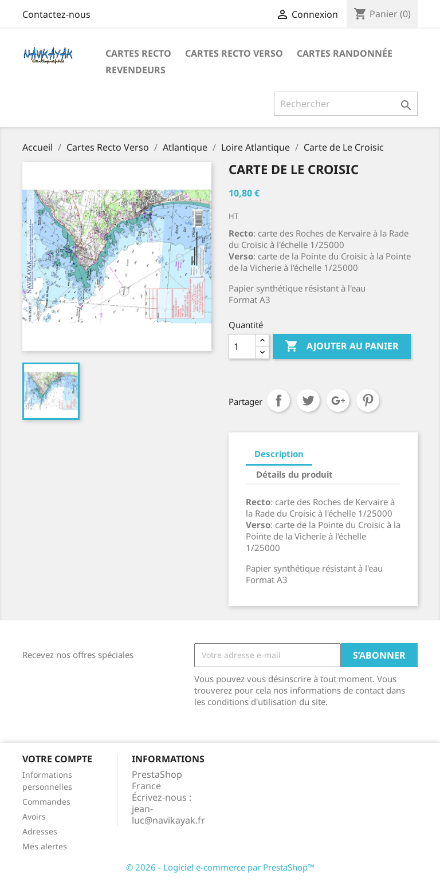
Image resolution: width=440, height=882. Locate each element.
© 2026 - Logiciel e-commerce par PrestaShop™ (220, 867)
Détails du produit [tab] (294, 474)
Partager (278, 400)
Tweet (308, 400)
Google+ (338, 400)
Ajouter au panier (342, 346)
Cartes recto (138, 53)
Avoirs (34, 816)
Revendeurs (135, 70)
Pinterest (367, 400)
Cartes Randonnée (344, 53)
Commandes (46, 801)
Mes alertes (44, 846)
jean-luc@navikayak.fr (168, 814)
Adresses (39, 831)
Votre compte (57, 759)
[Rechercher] (346, 104)
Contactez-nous (56, 14)
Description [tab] (279, 453)
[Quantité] (242, 346)
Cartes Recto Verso (234, 53)
